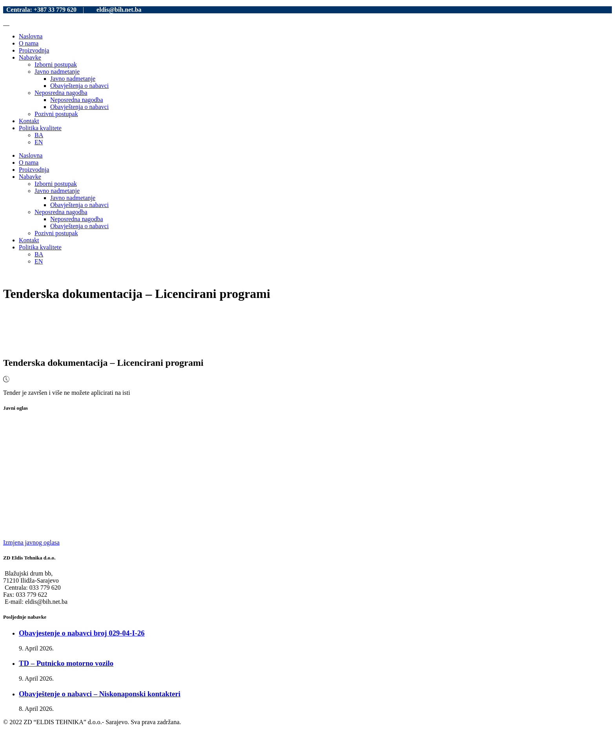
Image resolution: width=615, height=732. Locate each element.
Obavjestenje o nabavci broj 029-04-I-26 (82, 633)
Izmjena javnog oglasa (31, 542)
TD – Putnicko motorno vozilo (66, 663)
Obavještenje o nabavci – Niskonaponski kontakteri (99, 694)
